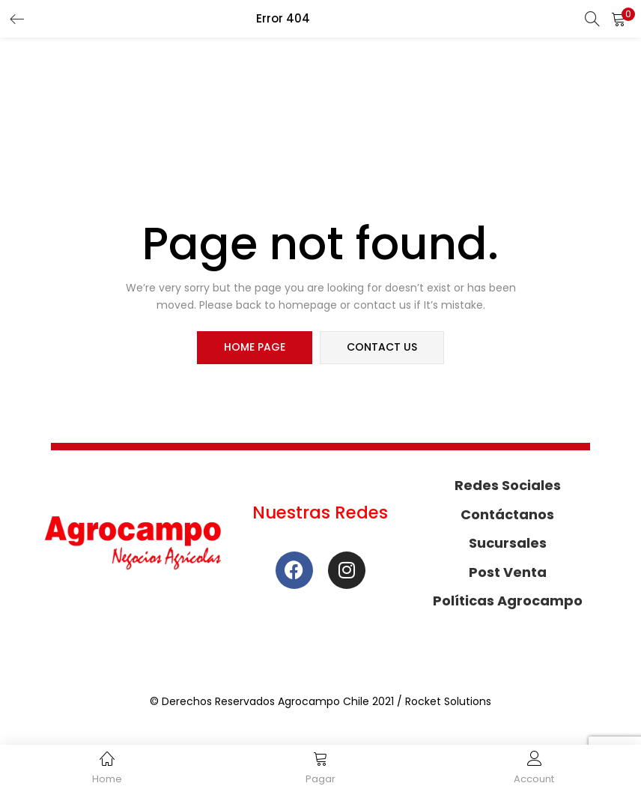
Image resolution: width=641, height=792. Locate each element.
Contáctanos (507, 514)
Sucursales (508, 543)
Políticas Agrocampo (508, 601)
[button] (618, 18)
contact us (382, 347)
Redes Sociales (508, 486)
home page (254, 347)
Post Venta (508, 572)
